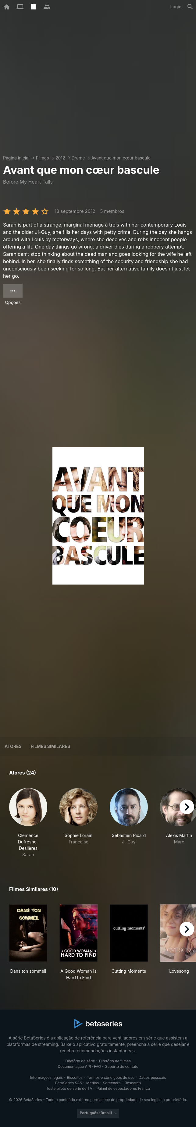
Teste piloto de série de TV (69, 1088)
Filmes (42, 157)
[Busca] (190, 6)
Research (133, 1083)
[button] (28, 823)
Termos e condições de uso (110, 1077)
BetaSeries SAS (68, 1083)
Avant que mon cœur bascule (121, 157)
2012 (60, 157)
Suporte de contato (121, 1066)
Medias (92, 1083)
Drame (78, 157)
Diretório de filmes (115, 1061)
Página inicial (16, 157)
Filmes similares (50, 746)
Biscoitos (74, 1077)
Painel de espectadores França (123, 1088)
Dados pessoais (152, 1077)
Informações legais (46, 1077)
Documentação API (74, 1066)
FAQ (97, 1066)
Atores (13, 746)
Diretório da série (80, 1061)
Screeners (112, 1083)
